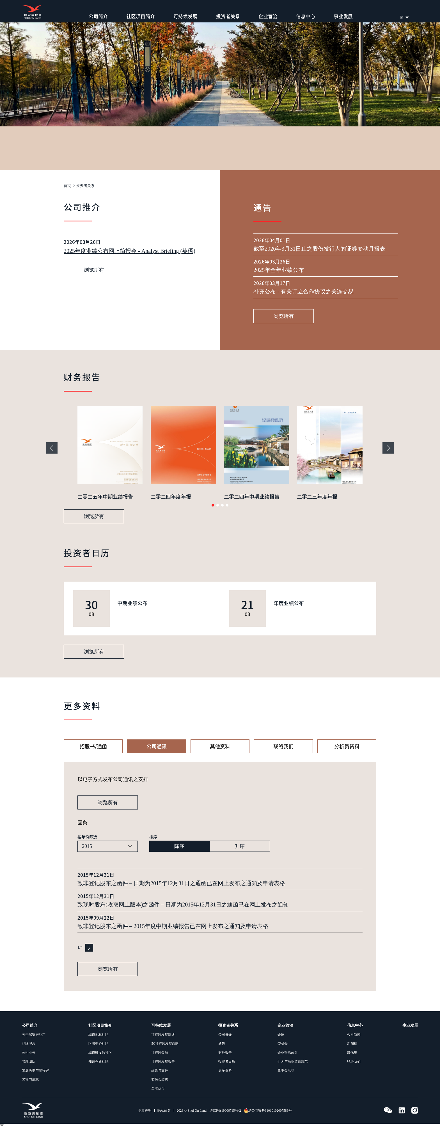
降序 (179, 863)
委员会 (283, 1061)
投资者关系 (228, 16)
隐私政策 (164, 1127)
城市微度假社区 (100, 1070)
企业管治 (268, 16)
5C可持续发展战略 (165, 1061)
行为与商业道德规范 (293, 1079)
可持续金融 (159, 1070)
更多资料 (225, 1088)
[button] (213, 522)
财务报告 (225, 1070)
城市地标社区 (98, 1052)
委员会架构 (159, 1096)
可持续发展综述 (163, 1052)
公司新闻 (354, 1052)
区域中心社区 (98, 1061)
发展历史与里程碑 (35, 1088)
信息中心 (305, 16)
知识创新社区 (98, 1079)
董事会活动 (286, 1088)
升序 (240, 863)
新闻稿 (352, 1061)
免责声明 (145, 1127)
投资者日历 (226, 1079)
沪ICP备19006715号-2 (225, 1127)
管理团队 (28, 1079)
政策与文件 (159, 1088)
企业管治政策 (288, 1070)
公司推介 (225, 1052)
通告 (221, 1061)
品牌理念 (28, 1061)
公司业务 (28, 1070)
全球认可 (158, 1105)
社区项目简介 (140, 16)
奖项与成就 (30, 1096)
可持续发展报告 (163, 1079)
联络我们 (354, 1079)
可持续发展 (185, 16)
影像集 (352, 1070)
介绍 (281, 1052)
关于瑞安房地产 (33, 1052)
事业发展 (343, 16)
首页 (68, 186)
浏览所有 (94, 328)
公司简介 (98, 16)
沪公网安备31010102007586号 (268, 1127)
